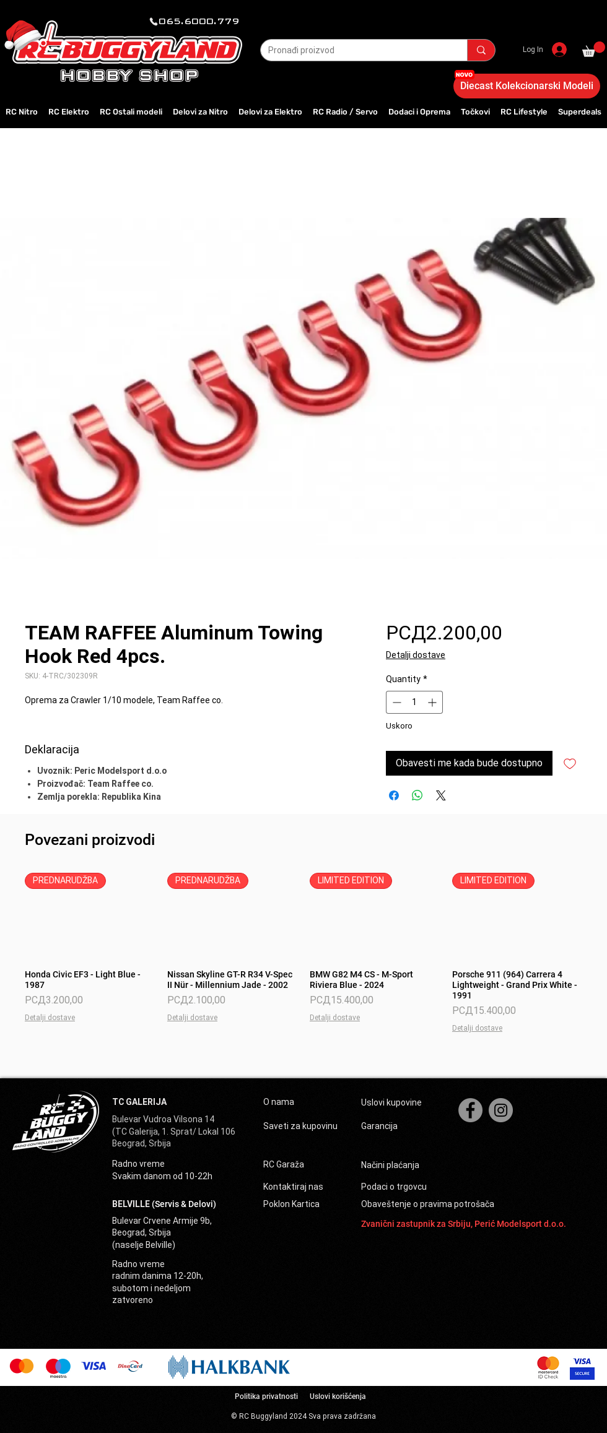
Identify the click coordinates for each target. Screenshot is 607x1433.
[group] (303, 953)
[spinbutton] (414, 702)
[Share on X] (441, 795)
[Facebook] (470, 1110)
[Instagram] (501, 1110)
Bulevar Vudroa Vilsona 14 (163, 1119)
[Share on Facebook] (393, 795)
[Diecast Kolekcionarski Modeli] (526, 86)
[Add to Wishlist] (569, 763)
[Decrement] (395, 702)
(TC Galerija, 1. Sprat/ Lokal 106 (173, 1131)
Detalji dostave (415, 655)
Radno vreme (138, 1164)
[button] (593, 49)
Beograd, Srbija (141, 1143)
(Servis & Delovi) (184, 1204)
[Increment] (433, 702)
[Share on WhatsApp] (417, 795)
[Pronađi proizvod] (354, 51)
